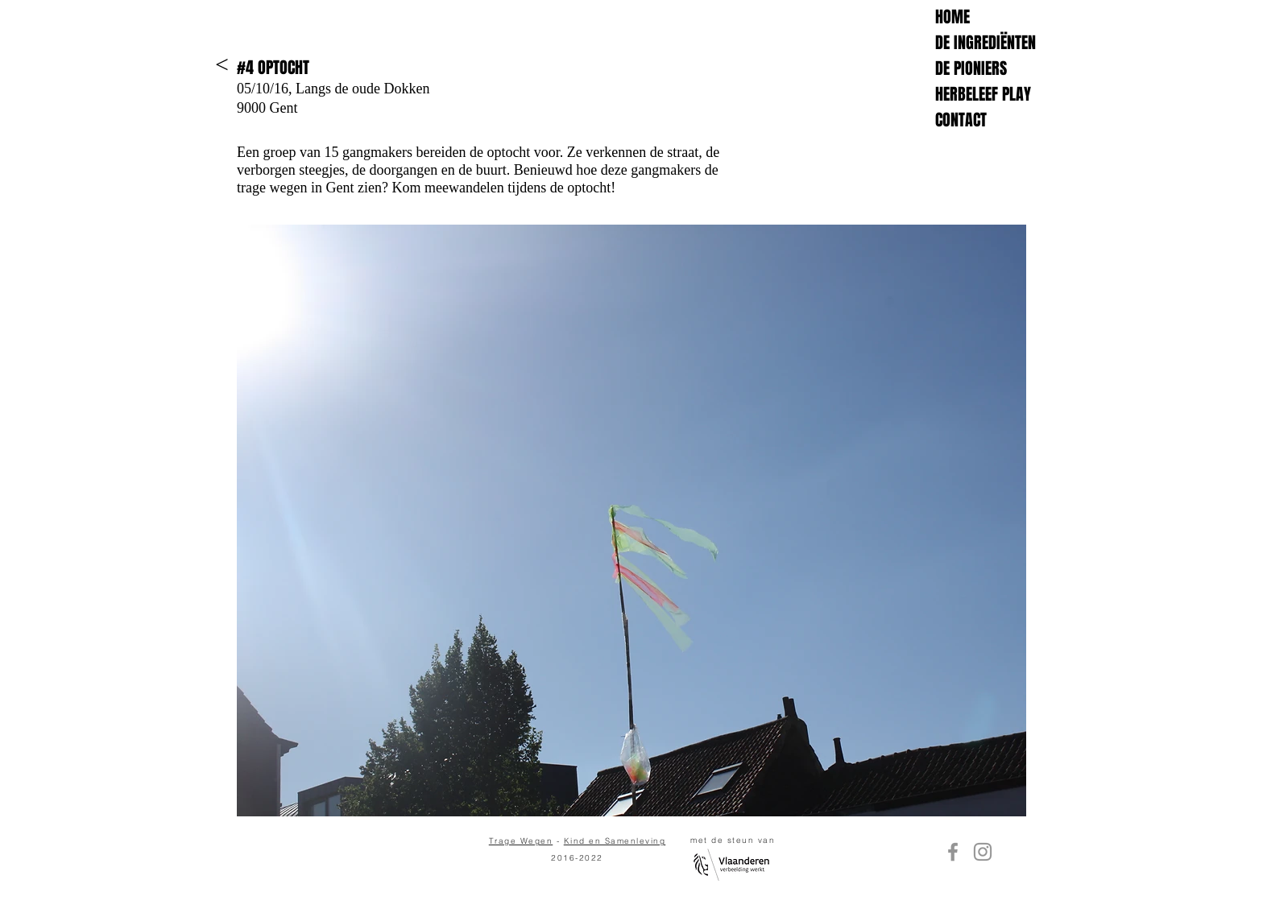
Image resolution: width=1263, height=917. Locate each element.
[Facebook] (953, 852)
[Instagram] (983, 852)
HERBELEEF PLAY (983, 94)
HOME (952, 17)
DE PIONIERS (971, 68)
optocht (589, 188)
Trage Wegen (521, 841)
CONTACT (961, 120)
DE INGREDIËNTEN (985, 43)
